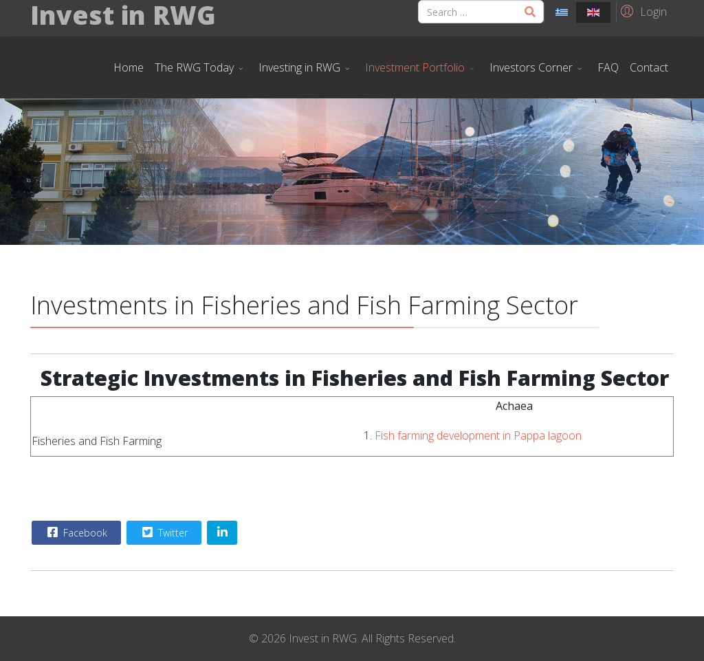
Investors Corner (531, 67)
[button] (642, 11)
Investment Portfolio (415, 67)
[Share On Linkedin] (222, 533)
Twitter (163, 532)
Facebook (75, 532)
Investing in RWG (299, 67)
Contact (649, 67)
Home (128, 67)
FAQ (608, 67)
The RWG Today (194, 67)
